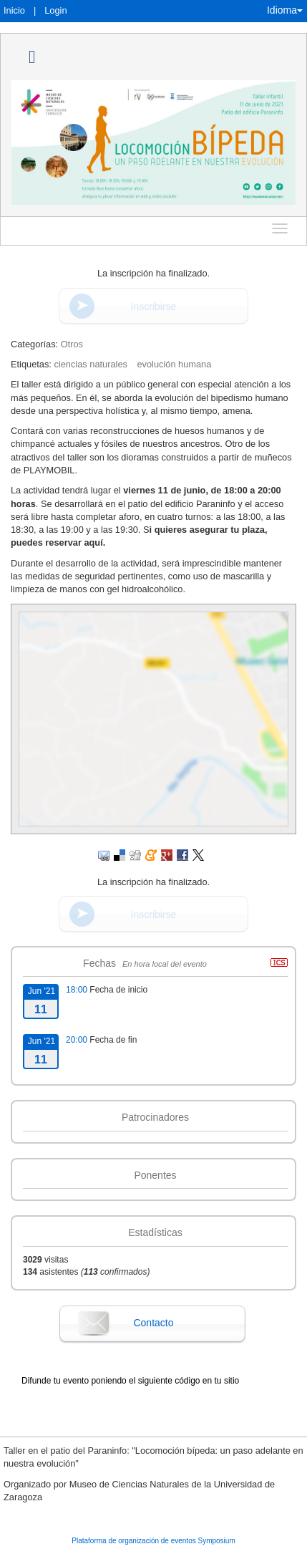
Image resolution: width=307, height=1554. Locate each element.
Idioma (285, 10)
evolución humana (174, 364)
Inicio (14, 10)
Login (55, 10)
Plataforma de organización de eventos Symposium (153, 1541)
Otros (72, 344)
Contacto (153, 1322)
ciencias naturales (90, 364)
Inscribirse (154, 306)
